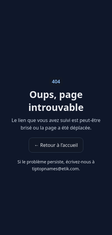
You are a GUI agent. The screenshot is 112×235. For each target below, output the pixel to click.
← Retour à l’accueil (56, 145)
